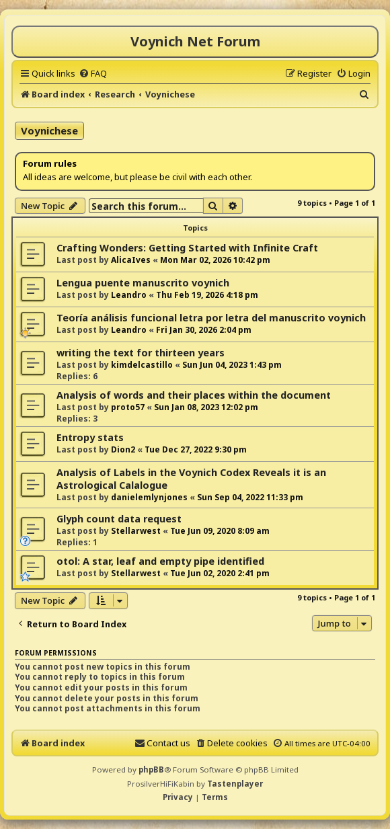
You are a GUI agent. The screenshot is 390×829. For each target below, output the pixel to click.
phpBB (151, 769)
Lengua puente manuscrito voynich (142, 282)
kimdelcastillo (142, 364)
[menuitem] (93, 73)
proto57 (128, 407)
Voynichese (49, 130)
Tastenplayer (235, 784)
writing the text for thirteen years (140, 352)
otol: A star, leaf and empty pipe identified (160, 561)
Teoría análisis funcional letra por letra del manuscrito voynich (211, 317)
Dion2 (123, 449)
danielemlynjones (149, 497)
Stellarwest (136, 531)
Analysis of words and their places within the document (193, 395)
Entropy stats (90, 437)
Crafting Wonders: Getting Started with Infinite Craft (187, 247)
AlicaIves (131, 260)
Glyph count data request (119, 518)
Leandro (129, 295)
